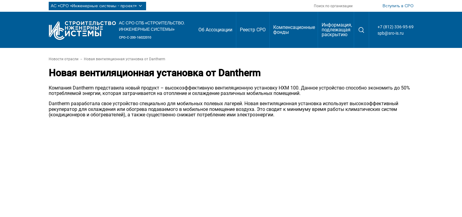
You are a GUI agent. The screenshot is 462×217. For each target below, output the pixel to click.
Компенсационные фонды (294, 29)
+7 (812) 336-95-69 (396, 26)
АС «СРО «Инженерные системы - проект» (97, 6)
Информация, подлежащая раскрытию (337, 29)
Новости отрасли (63, 59)
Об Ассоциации (215, 30)
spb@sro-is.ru (391, 33)
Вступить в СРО (398, 6)
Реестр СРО (253, 30)
